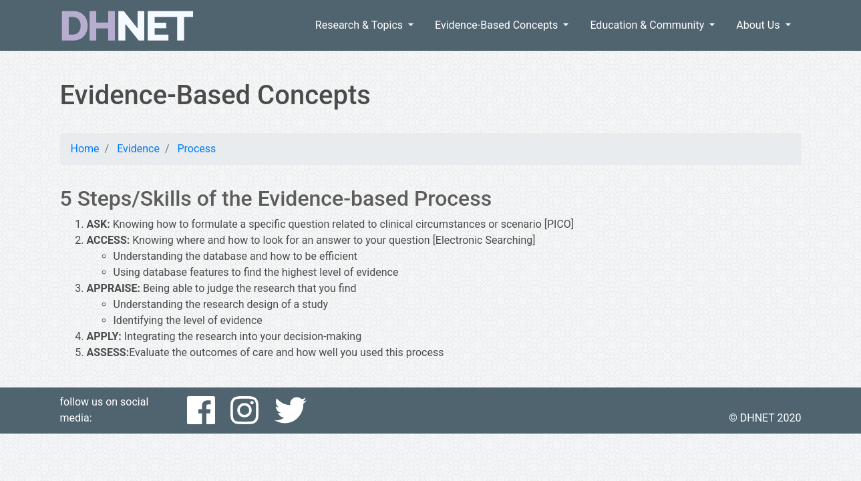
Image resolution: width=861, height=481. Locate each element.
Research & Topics (360, 25)
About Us (759, 25)
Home (85, 148)
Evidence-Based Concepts (497, 25)
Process (196, 148)
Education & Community (648, 25)
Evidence (138, 148)
